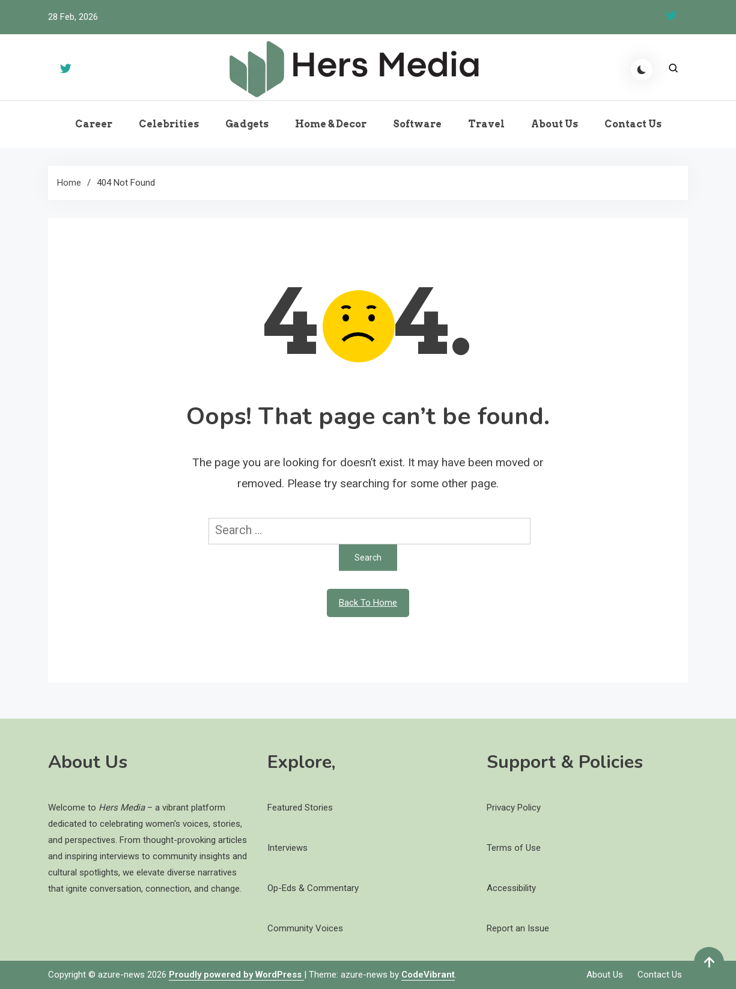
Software (417, 124)
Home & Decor (330, 124)
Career (93, 124)
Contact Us (632, 124)
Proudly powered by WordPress (236, 974)
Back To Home (368, 602)
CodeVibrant (428, 974)
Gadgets (247, 124)
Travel (486, 124)
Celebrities (169, 124)
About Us (554, 124)
